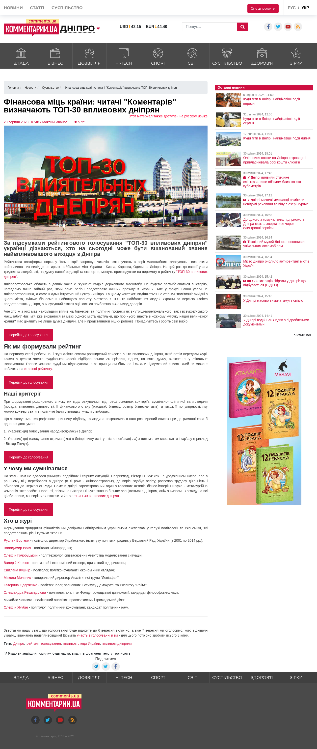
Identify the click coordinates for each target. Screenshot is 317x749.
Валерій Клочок (16, 563)
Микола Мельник (17, 578)
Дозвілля (89, 56)
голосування (51, 643)
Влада (20, 56)
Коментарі (48, 736)
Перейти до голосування (28, 335)
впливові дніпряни (117, 643)
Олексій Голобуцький (21, 555)
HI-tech (123, 56)
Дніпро (18, 643)
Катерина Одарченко (20, 585)
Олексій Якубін (16, 607)
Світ (192, 56)
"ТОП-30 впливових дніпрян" (97, 496)
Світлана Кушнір (17, 570)
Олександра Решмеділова (25, 592)
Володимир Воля (17, 548)
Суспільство (227, 56)
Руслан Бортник (16, 540)
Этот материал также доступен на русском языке (168, 116)
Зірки (296, 56)
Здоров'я (261, 56)
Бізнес (55, 56)
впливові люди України (81, 643)
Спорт (158, 56)
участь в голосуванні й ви (97, 635)
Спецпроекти (263, 8)
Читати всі (302, 335)
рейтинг (32, 643)
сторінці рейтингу (38, 369)
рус (292, 8)
